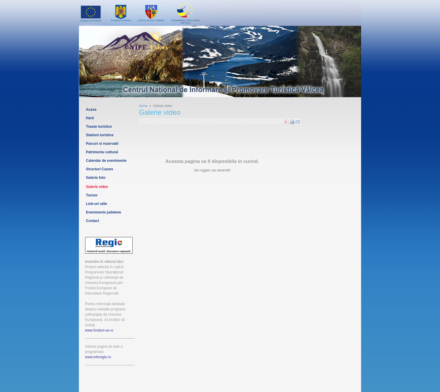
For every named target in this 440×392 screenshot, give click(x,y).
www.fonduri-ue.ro (99, 330)
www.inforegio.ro (98, 357)
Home (143, 105)
